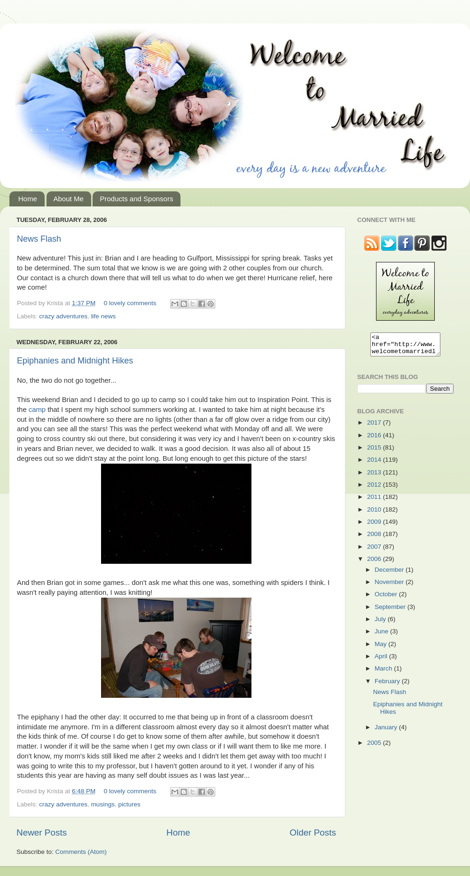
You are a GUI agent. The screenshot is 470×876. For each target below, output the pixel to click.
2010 (375, 513)
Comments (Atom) (81, 851)
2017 (375, 426)
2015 (375, 451)
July (381, 623)
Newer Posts (41, 832)
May (381, 648)
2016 (375, 439)
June (382, 635)
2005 (375, 746)
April (382, 660)
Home (27, 199)
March (384, 672)
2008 (375, 538)
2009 (375, 525)
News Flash (39, 239)
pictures (129, 804)
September (391, 611)
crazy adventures (63, 316)
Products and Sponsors (136, 199)
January (387, 731)
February (388, 685)
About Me (69, 199)
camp (37, 409)
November (390, 586)
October (387, 598)
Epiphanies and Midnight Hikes (75, 360)
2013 (375, 476)
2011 (375, 501)
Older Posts (313, 832)
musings (103, 804)
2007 (375, 550)
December (390, 573)
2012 (375, 488)
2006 (375, 563)
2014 (375, 463)
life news (103, 316)
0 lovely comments (130, 303)
